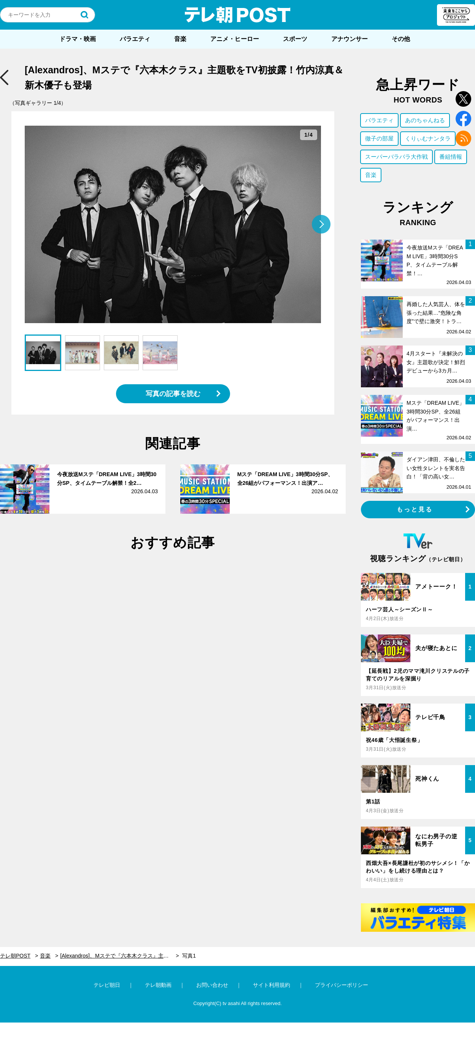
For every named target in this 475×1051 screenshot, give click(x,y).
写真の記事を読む (173, 394)
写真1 (189, 956)
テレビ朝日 (107, 985)
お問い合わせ (212, 985)
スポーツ (295, 39)
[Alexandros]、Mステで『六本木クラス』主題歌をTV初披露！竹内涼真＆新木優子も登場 (119, 956)
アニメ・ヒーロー (234, 39)
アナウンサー (349, 39)
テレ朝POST (238, 14)
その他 (401, 39)
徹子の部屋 (379, 138)
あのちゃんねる (425, 120)
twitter (463, 99)
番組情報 (450, 156)
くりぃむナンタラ (428, 138)
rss (463, 138)
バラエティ (135, 39)
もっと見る (415, 509)
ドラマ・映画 (77, 39)
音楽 (180, 39)
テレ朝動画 (158, 985)
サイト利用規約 (271, 985)
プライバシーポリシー (341, 985)
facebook (463, 118)
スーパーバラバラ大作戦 (396, 156)
